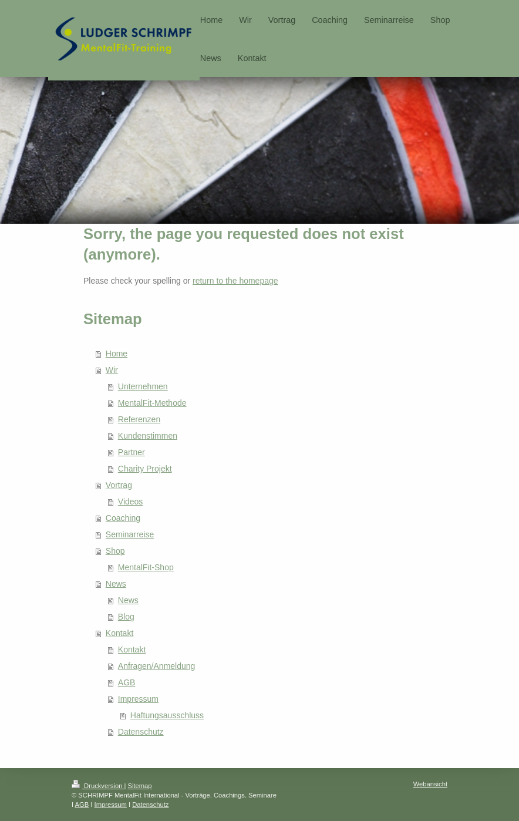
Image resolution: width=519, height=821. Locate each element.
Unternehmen (143, 386)
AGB (127, 682)
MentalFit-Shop (146, 567)
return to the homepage (235, 280)
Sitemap (140, 785)
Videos (130, 501)
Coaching (123, 518)
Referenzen (139, 419)
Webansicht (430, 784)
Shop (115, 551)
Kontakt (119, 633)
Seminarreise (130, 534)
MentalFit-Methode (152, 403)
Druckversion (98, 785)
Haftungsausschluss (167, 715)
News (116, 583)
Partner (131, 452)
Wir (112, 370)
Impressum (138, 699)
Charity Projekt (145, 468)
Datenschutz (141, 731)
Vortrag (119, 485)
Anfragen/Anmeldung (157, 666)
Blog (126, 616)
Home (116, 353)
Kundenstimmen (147, 435)
